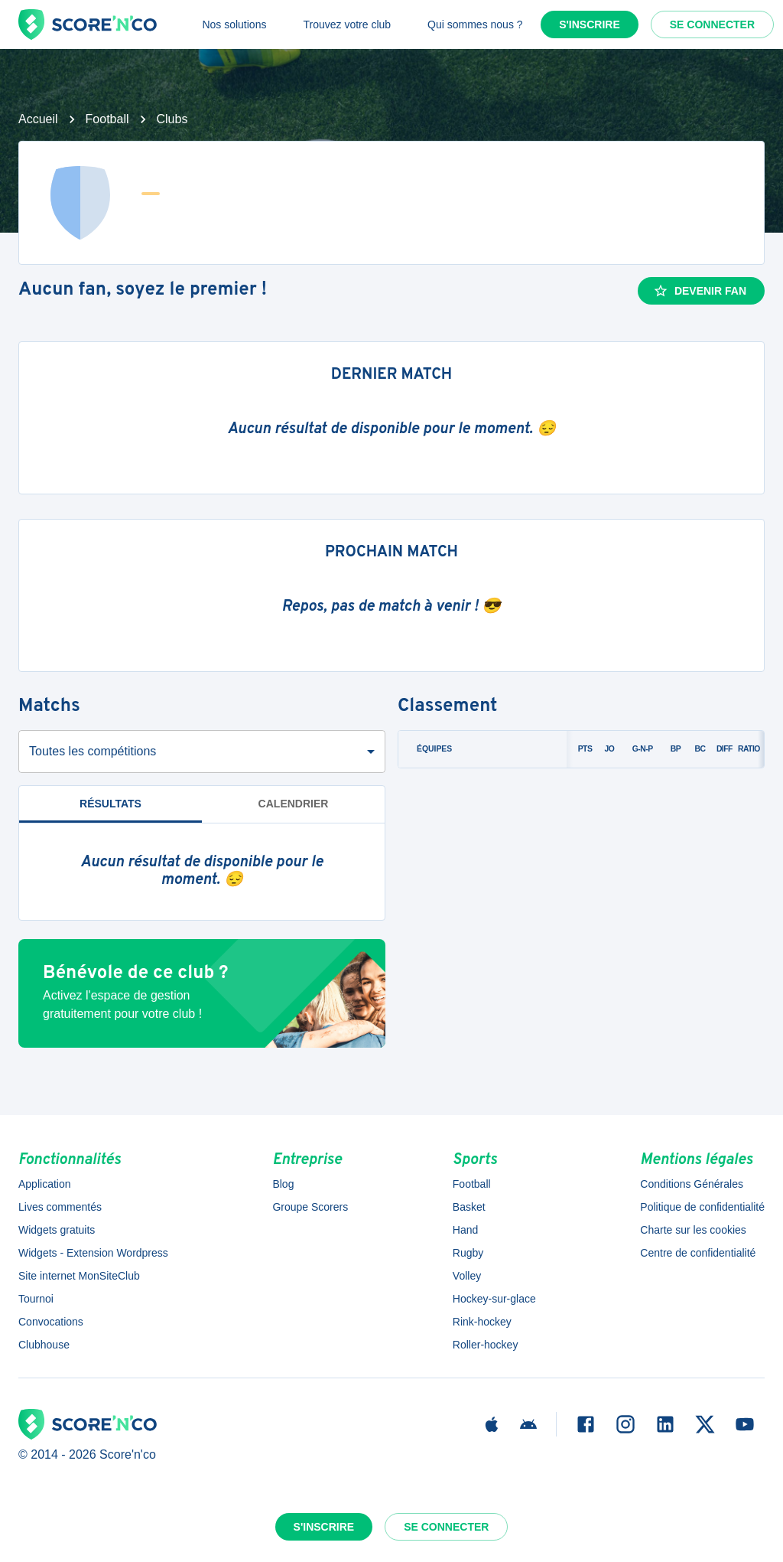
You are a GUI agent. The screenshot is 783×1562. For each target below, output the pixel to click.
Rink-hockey (482, 1322)
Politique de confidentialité (702, 1207)
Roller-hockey (485, 1345)
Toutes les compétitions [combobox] (92, 751)
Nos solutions (234, 24)
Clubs (172, 119)
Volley (467, 1276)
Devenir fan (699, 290)
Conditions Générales (691, 1184)
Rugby (468, 1253)
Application (44, 1184)
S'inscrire (589, 24)
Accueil (38, 119)
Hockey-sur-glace (494, 1299)
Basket (469, 1207)
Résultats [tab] (110, 803)
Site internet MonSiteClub (79, 1276)
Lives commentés (60, 1207)
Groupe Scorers (310, 1207)
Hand (465, 1230)
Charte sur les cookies (693, 1230)
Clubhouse (44, 1345)
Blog (283, 1184)
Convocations (50, 1322)
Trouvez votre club (347, 24)
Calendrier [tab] (293, 803)
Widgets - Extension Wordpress (93, 1253)
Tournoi (36, 1299)
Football (107, 119)
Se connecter (712, 24)
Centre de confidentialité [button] (697, 1253)
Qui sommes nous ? (475, 24)
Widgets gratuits (56, 1230)
